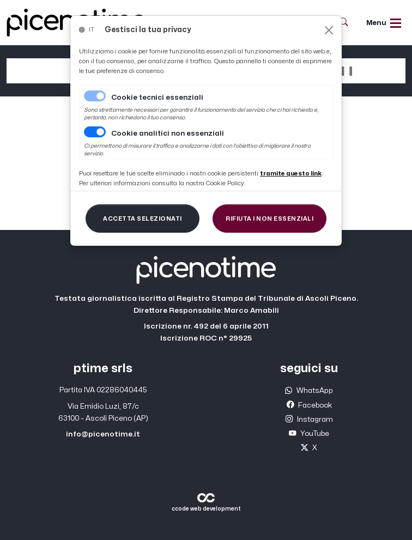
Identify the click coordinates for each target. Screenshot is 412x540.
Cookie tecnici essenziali (157, 97)
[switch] (95, 131)
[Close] (328, 30)
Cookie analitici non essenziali (167, 133)
